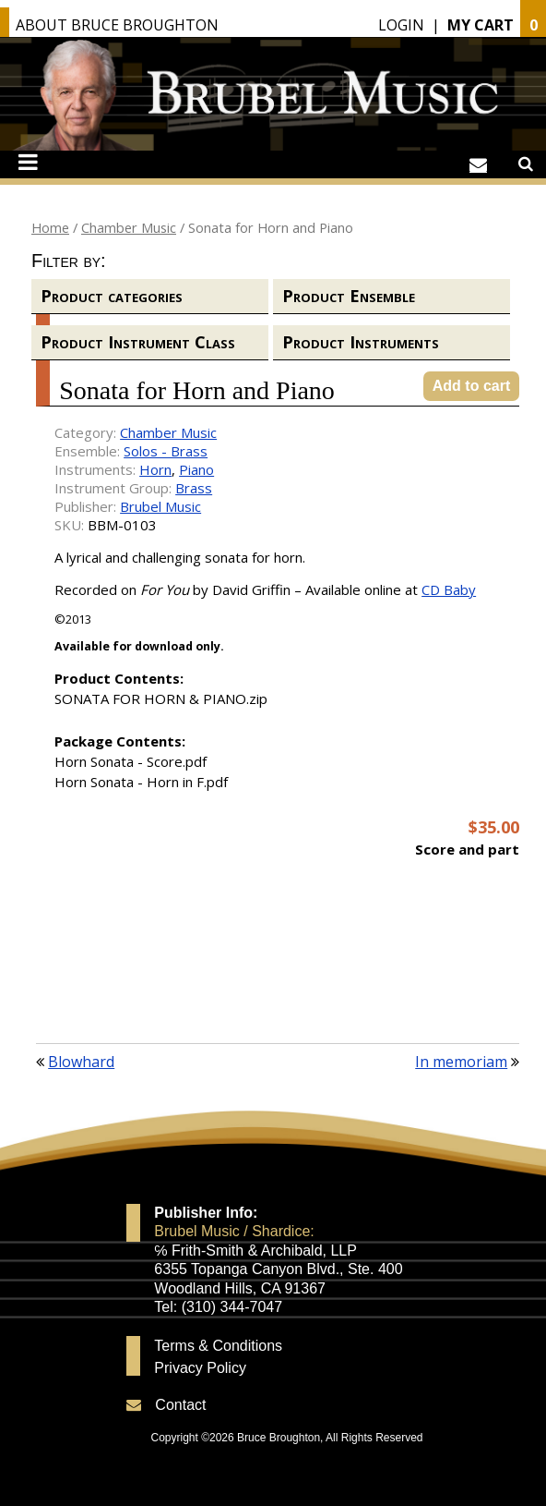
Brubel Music (160, 506)
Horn (155, 469)
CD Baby (448, 589)
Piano (196, 469)
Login (401, 25)
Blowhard (81, 1061)
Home (50, 227)
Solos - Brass (166, 451)
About (117, 25)
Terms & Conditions (218, 1346)
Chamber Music (128, 227)
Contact (180, 1405)
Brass (193, 488)
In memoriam (461, 1061)
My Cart (480, 25)
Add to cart (471, 386)
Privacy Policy (200, 1368)
